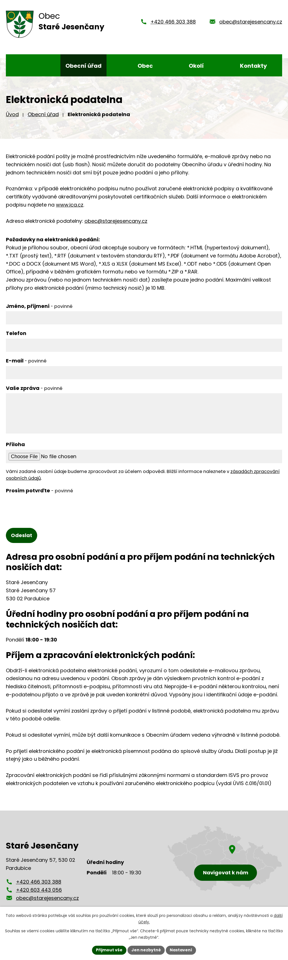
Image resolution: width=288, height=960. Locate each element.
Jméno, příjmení (39, 306)
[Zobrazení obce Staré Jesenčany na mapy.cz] (224, 858)
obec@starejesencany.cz (250, 21)
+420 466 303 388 (173, 21)
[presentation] (48, 507)
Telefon (16, 333)
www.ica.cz (69, 204)
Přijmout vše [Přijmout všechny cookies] (109, 950)
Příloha (15, 444)
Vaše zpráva (34, 388)
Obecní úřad (43, 114)
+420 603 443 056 (39, 889)
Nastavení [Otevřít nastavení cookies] (181, 950)
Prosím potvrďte (39, 490)
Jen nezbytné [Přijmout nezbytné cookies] (146, 950)
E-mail (26, 360)
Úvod (12, 114)
